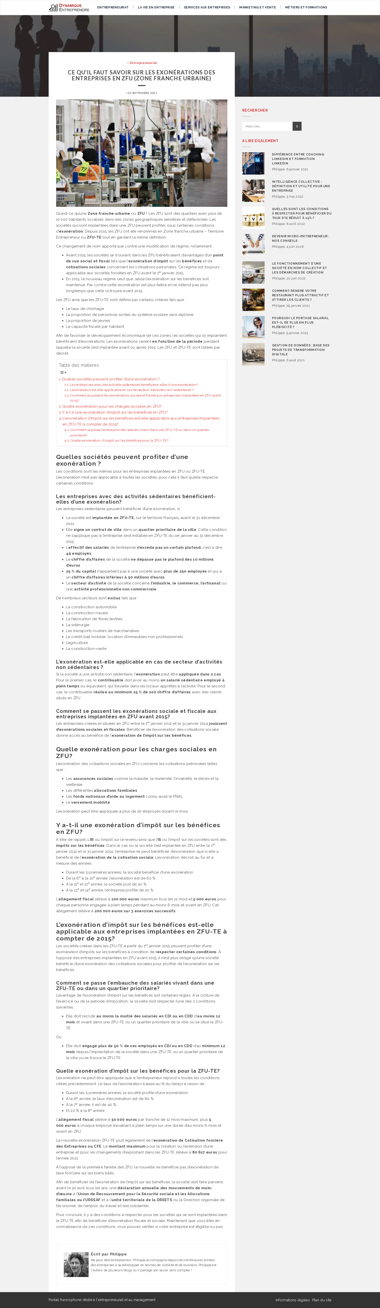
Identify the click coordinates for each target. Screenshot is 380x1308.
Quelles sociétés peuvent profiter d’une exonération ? (111, 379)
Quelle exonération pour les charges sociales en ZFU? (112, 406)
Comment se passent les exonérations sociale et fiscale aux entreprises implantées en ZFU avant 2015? (145, 398)
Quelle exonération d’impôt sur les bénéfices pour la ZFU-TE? (119, 440)
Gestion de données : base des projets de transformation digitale (301, 350)
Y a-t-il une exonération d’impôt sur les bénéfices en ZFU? (115, 412)
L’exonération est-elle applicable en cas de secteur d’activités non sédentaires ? (132, 390)
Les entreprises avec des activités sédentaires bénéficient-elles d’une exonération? (134, 385)
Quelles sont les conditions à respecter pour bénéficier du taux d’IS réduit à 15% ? (302, 213)
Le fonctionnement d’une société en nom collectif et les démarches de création (299, 268)
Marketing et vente (257, 7)
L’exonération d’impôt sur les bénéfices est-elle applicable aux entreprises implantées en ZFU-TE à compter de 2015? (141, 421)
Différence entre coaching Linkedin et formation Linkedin (298, 159)
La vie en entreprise (156, 7)
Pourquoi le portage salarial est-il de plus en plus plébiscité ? (300, 322)
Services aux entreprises (207, 7)
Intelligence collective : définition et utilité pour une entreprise (301, 186)
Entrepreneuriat (113, 7)
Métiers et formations (306, 7)
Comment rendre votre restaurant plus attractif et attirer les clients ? (300, 295)
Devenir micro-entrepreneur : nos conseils (300, 239)
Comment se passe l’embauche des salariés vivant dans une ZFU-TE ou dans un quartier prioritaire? (139, 432)
